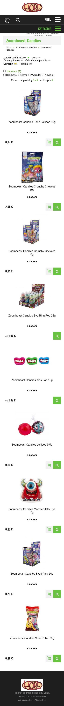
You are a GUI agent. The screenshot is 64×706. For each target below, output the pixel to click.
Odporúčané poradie (36, 60)
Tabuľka (23, 63)
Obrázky (8, 63)
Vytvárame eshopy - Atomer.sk (32, 700)
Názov (22, 57)
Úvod (8, 47)
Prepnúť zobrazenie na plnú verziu (32, 692)
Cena (34, 57)
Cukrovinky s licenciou (26, 47)
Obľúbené (11, 75)
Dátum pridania (11, 60)
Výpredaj (36, 75)
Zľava (24, 75)
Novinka (49, 75)
